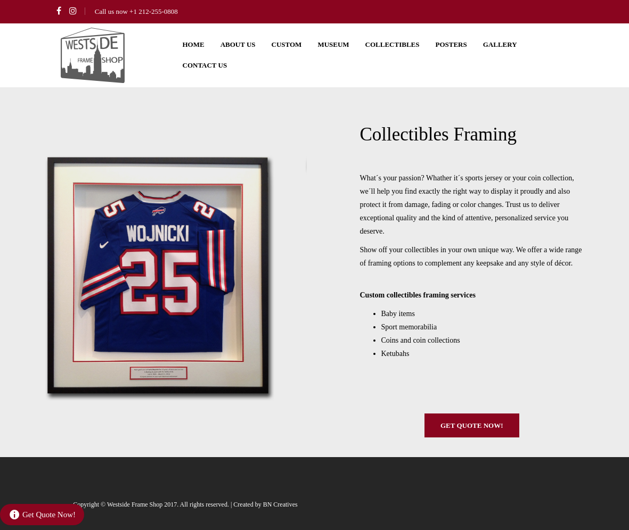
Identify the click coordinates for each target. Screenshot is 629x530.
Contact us (205, 65)
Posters (451, 44)
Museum (333, 44)
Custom (287, 44)
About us (238, 44)
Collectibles (392, 44)
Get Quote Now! (471, 425)
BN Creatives (280, 504)
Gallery (500, 44)
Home (194, 44)
